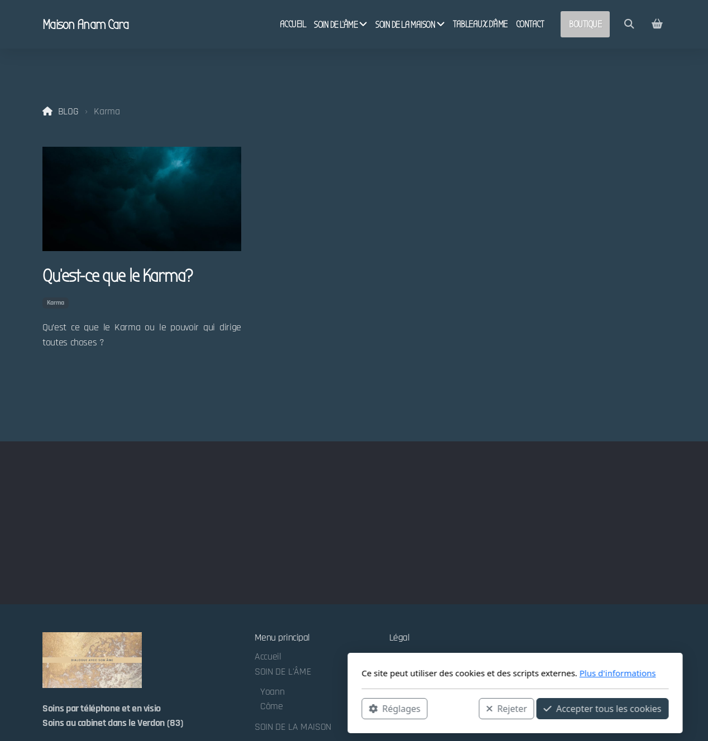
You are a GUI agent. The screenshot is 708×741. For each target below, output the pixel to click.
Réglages (233, 708)
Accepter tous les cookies (441, 708)
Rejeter (345, 708)
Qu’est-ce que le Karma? (117, 276)
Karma (55, 303)
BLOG (68, 111)
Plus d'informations (456, 673)
